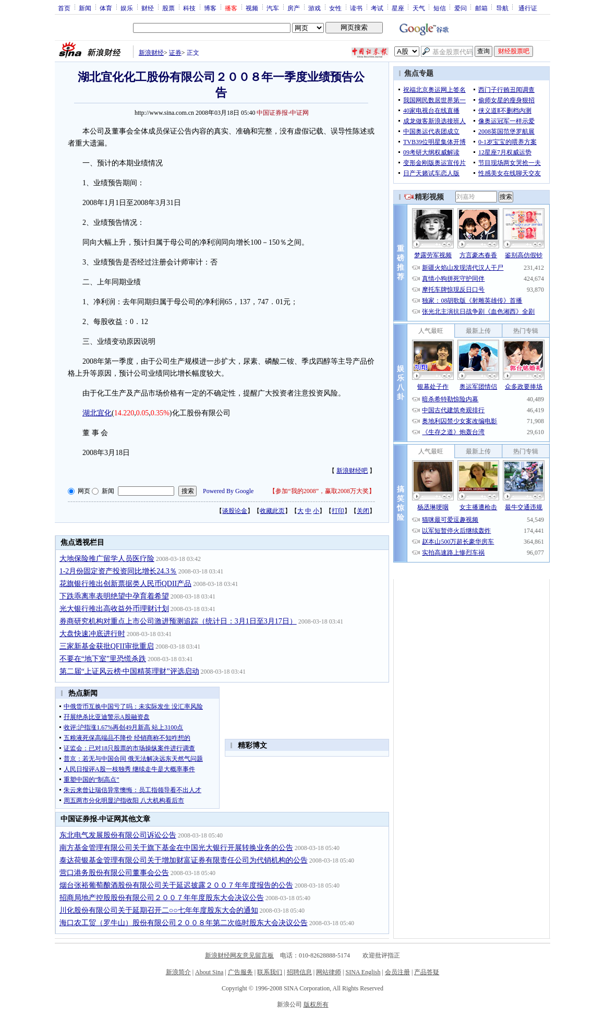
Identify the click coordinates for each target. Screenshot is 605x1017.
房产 (293, 8)
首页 (64, 8)
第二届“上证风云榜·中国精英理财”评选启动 (129, 671)
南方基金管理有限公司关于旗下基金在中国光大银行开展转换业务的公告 (176, 848)
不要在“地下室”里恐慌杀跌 (102, 659)
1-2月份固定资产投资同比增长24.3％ (118, 571)
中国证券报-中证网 (283, 112)
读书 (356, 8)
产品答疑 (426, 972)
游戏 (314, 8)
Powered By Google (228, 491)
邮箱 (481, 8)
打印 (338, 511)
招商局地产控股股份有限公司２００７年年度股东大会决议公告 (161, 898)
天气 (419, 8)
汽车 (273, 8)
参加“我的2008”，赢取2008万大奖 (322, 491)
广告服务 (240, 972)
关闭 (363, 511)
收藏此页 (272, 511)
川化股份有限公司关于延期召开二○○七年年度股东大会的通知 (158, 910)
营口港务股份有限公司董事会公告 (114, 873)
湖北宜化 (97, 413)
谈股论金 (234, 511)
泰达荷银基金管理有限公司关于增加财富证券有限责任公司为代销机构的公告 (183, 860)
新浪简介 (178, 972)
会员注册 (397, 972)
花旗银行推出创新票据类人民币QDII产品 (125, 584)
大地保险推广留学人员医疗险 (106, 559)
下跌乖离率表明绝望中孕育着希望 (114, 596)
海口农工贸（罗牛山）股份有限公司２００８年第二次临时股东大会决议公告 (183, 923)
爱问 (460, 8)
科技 (189, 8)
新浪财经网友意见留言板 (239, 955)
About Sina (209, 972)
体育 (106, 8)
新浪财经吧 (352, 470)
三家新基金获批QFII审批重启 (106, 646)
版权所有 (316, 1004)
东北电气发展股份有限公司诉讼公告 (117, 835)
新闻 (85, 8)
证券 (175, 52)
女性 (335, 8)
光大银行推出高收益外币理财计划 (114, 609)
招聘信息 (299, 972)
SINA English (362, 972)
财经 (147, 8)
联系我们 (269, 972)
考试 (377, 8)
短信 (439, 8)
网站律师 (328, 972)
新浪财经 (151, 52)
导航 (502, 8)
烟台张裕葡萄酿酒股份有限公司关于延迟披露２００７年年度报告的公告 (176, 885)
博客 (210, 8)
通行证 (527, 8)
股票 (168, 8)
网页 (84, 491)
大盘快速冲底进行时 (92, 634)
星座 (398, 8)
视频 (252, 8)
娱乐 (126, 8)
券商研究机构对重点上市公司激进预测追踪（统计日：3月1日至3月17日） (178, 621)
